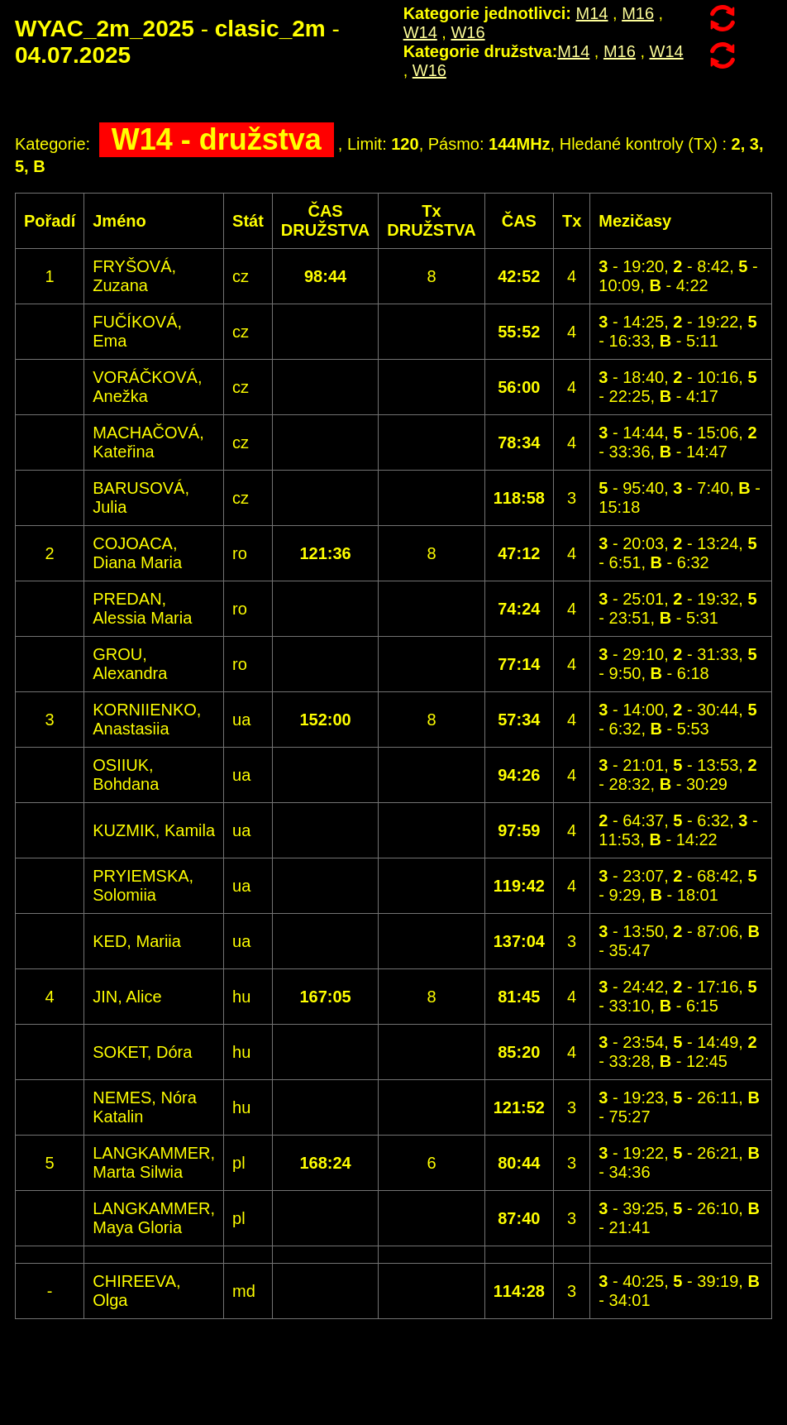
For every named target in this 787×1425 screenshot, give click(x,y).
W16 (467, 32)
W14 (420, 32)
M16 (638, 13)
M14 (592, 13)
